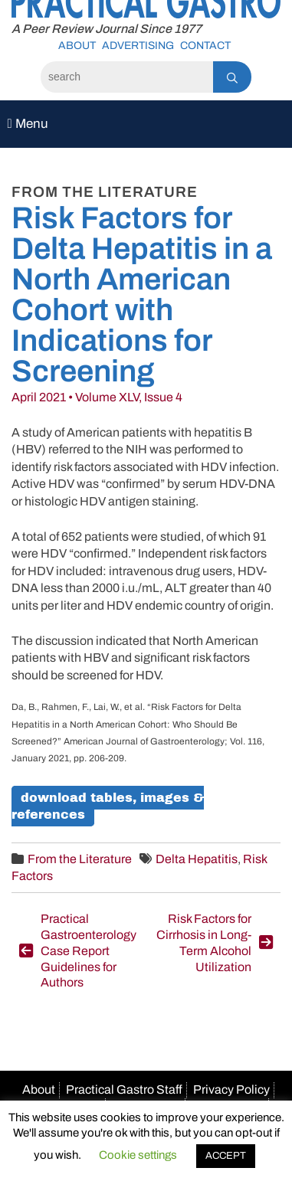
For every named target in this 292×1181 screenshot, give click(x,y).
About (77, 45)
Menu (28, 123)
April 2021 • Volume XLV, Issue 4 (96, 397)
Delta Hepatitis (197, 858)
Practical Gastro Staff (124, 1089)
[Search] (127, 77)
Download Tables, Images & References (107, 806)
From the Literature (80, 858)
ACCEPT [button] (225, 1155)
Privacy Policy (231, 1089)
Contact (205, 45)
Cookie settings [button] (138, 1155)
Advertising (138, 45)
